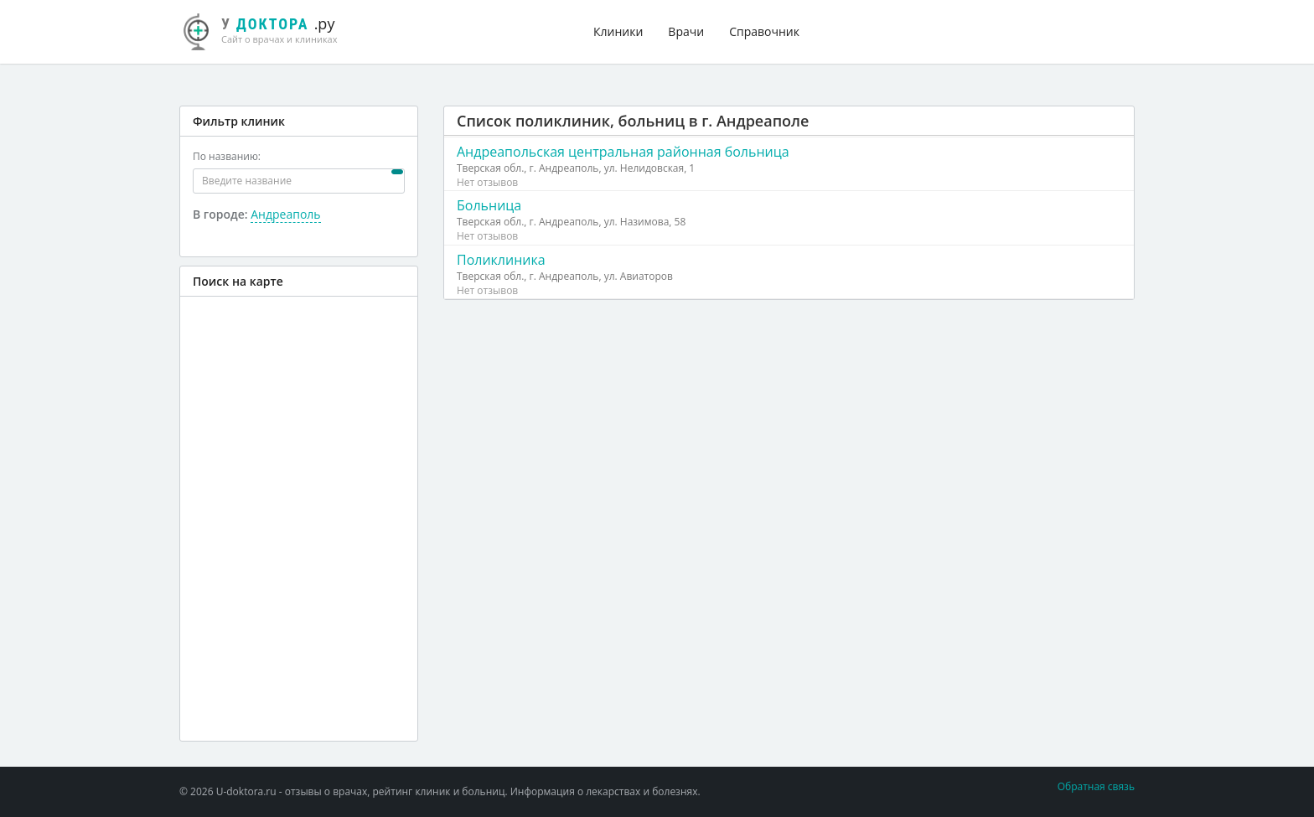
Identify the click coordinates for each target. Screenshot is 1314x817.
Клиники (618, 31)
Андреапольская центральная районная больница (623, 151)
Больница (489, 205)
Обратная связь (1096, 786)
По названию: (227, 156)
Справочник (764, 31)
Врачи (686, 31)
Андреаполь (285, 214)
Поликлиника (501, 260)
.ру (267, 29)
